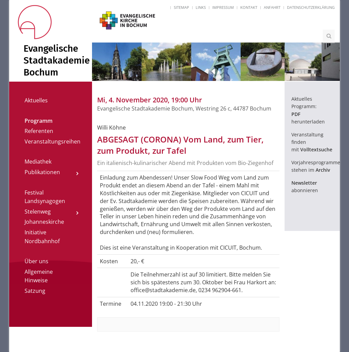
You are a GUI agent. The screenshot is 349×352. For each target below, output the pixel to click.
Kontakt (248, 7)
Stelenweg (38, 211)
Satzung (35, 291)
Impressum (223, 7)
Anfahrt (272, 7)
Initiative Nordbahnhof (42, 237)
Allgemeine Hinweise (39, 276)
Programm (38, 120)
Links (201, 7)
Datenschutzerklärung (311, 7)
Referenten (39, 131)
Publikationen (42, 172)
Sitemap (181, 7)
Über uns (36, 261)
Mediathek (38, 161)
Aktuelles (36, 100)
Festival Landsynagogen (45, 197)
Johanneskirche (44, 221)
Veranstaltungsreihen (52, 141)
